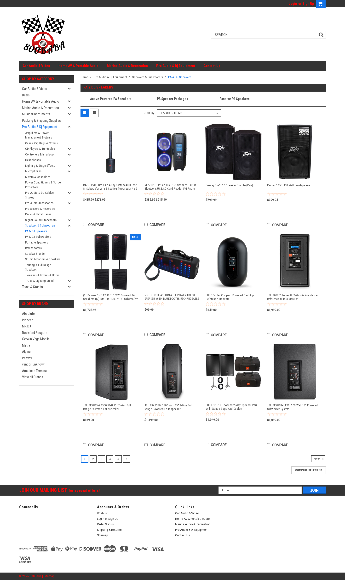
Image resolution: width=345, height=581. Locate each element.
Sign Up (308, 4)
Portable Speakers (36, 242)
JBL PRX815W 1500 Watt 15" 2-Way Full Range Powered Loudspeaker (107, 407)
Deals (26, 95)
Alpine (26, 351)
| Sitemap (48, 576)
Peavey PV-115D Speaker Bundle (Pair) (229, 185)
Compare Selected (308, 470)
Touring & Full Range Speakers (38, 267)
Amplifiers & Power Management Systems (38, 135)
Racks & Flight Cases (38, 214)
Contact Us (212, 66)
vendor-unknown (34, 364)
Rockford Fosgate (34, 333)
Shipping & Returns (109, 529)
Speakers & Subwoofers (40, 225)
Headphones (33, 160)
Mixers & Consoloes (37, 177)
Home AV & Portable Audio (78, 66)
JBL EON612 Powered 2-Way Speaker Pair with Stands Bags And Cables (231, 407)
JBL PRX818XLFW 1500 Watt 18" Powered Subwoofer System (292, 407)
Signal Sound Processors (41, 220)
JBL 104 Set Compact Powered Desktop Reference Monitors (230, 297)
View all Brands (32, 377)
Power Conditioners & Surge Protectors (43, 185)
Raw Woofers (33, 248)
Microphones (33, 171)
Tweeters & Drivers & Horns (42, 275)
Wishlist (102, 513)
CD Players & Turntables (40, 148)
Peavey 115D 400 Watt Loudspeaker (289, 185)
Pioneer (27, 320)
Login (293, 4)
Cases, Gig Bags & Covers (41, 143)
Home (84, 77)
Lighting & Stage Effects (40, 165)
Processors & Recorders (40, 208)
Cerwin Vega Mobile (36, 339)
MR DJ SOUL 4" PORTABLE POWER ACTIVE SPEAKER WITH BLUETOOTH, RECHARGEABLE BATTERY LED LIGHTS (171, 297)
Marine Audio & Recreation (127, 66)
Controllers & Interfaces (40, 154)
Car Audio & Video (36, 66)
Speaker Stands (35, 253)
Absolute (28, 313)
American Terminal (34, 371)
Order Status (105, 524)
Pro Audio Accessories (39, 203)
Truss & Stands (32, 287)
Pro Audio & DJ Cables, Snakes (39, 195)
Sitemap (102, 535)
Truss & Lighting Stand (39, 280)
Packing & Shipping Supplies (41, 120)
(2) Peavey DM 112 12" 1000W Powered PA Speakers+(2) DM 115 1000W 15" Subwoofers (110, 297)
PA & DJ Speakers (36, 231)
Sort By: (149, 113)
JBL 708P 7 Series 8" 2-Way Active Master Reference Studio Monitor (292, 297)
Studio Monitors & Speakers (42, 259)
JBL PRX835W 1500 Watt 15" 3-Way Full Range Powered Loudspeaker (168, 407)
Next (319, 459)
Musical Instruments (36, 114)
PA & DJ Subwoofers (38, 236)
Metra (26, 345)
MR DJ (26, 326)
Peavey (27, 358)
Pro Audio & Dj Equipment (175, 66)
